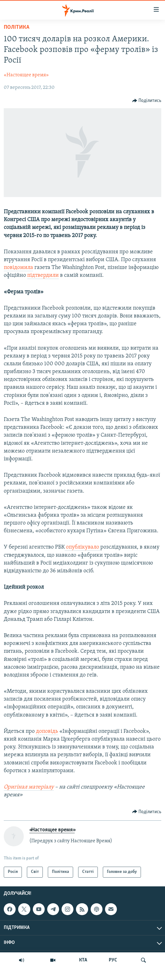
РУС (113, 960)
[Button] (147, 100)
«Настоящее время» (26, 75)
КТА (83, 960)
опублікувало (82, 547)
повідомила (18, 268)
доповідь (47, 731)
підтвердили (43, 275)
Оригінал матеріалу (29, 787)
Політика (16, 27)
